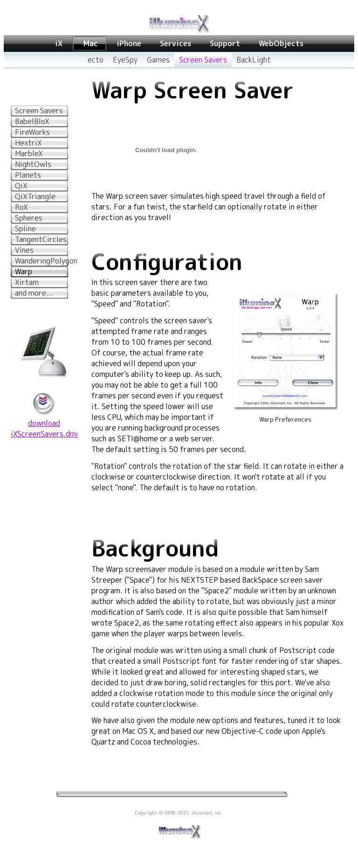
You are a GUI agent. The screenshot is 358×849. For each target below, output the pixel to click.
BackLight (253, 60)
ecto (95, 60)
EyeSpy (125, 60)
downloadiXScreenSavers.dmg (45, 428)
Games (158, 60)
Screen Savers (203, 60)
